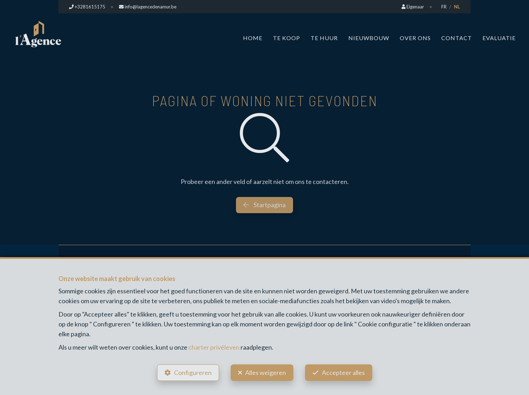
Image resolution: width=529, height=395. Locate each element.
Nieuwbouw (368, 37)
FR (444, 6)
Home (252, 37)
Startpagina (264, 205)
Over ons (415, 37)
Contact (456, 37)
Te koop (286, 37)
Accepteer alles (343, 372)
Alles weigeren (265, 372)
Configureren (193, 372)
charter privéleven (213, 347)
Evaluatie (499, 37)
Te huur (324, 37)
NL (457, 6)
